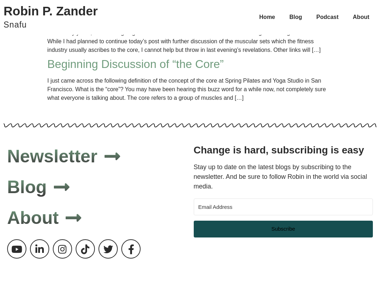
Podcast (327, 17)
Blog (295, 17)
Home (267, 17)
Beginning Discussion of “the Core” (135, 64)
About (361, 17)
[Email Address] (283, 206)
